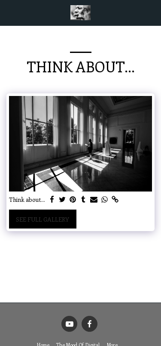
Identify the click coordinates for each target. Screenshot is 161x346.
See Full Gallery (42, 219)
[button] (9, 12)
